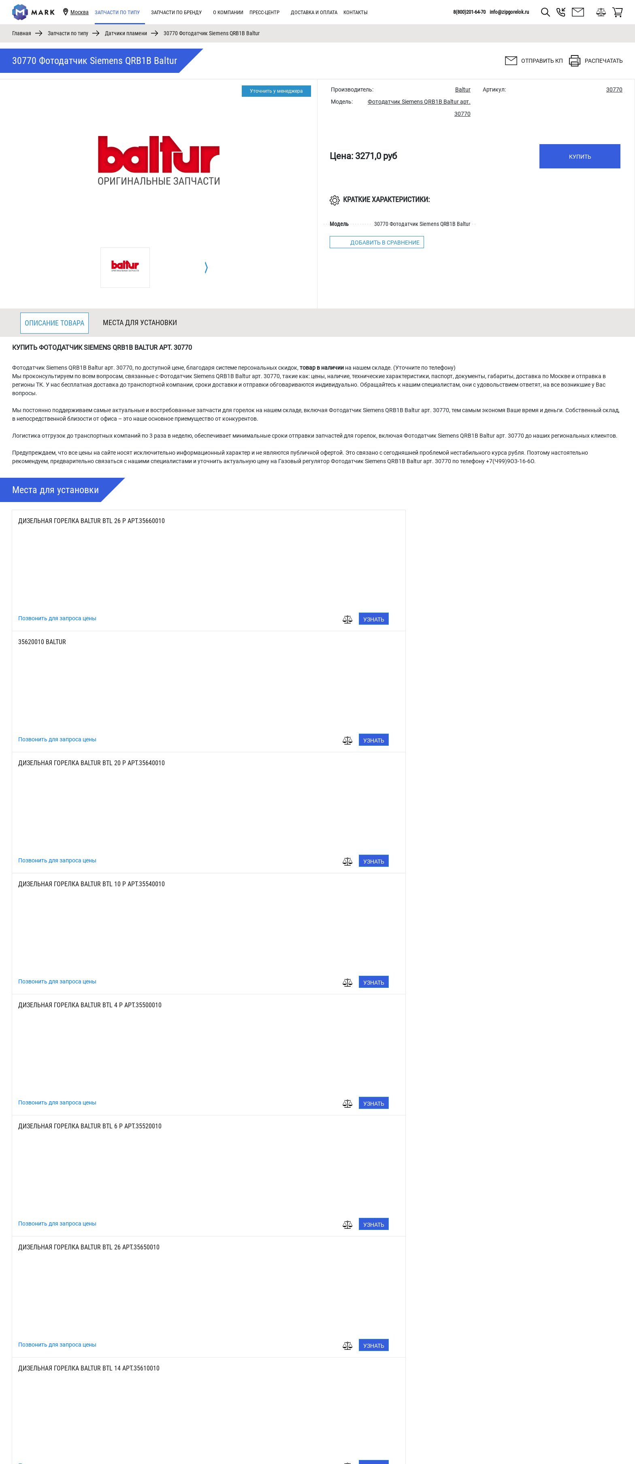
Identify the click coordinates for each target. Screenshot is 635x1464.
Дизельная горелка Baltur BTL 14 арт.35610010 (292, 763)
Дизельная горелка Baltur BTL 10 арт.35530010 (89, 884)
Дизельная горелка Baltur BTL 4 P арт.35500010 (293, 642)
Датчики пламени (126, 33)
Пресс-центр (264, 12)
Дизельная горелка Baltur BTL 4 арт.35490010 (291, 884)
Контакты (355, 12)
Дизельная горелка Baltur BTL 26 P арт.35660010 (91, 521)
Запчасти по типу (117, 12)
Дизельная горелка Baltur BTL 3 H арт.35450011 (293, 1126)
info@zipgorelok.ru (509, 12)
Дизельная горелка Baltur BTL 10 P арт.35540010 (91, 642)
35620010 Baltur (245, 521)
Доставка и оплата (314, 12)
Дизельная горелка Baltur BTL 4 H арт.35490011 (90, 1126)
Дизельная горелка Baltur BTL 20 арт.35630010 (495, 763)
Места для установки (140, 322)
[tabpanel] (125, 267)
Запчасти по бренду (176, 12)
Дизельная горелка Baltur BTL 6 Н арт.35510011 (496, 1005)
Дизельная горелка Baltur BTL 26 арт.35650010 (89, 763)
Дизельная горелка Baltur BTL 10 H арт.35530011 (295, 1005)
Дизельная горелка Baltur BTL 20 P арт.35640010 (497, 521)
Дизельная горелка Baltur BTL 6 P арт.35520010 (496, 642)
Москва (79, 12)
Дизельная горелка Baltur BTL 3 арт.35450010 (87, 1005)
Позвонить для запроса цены (57, 618)
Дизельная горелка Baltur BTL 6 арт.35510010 (493, 884)
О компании (228, 12)
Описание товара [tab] (54, 323)
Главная (21, 33)
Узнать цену (183, 620)
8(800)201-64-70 (469, 12)
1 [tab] (318, 1438)
